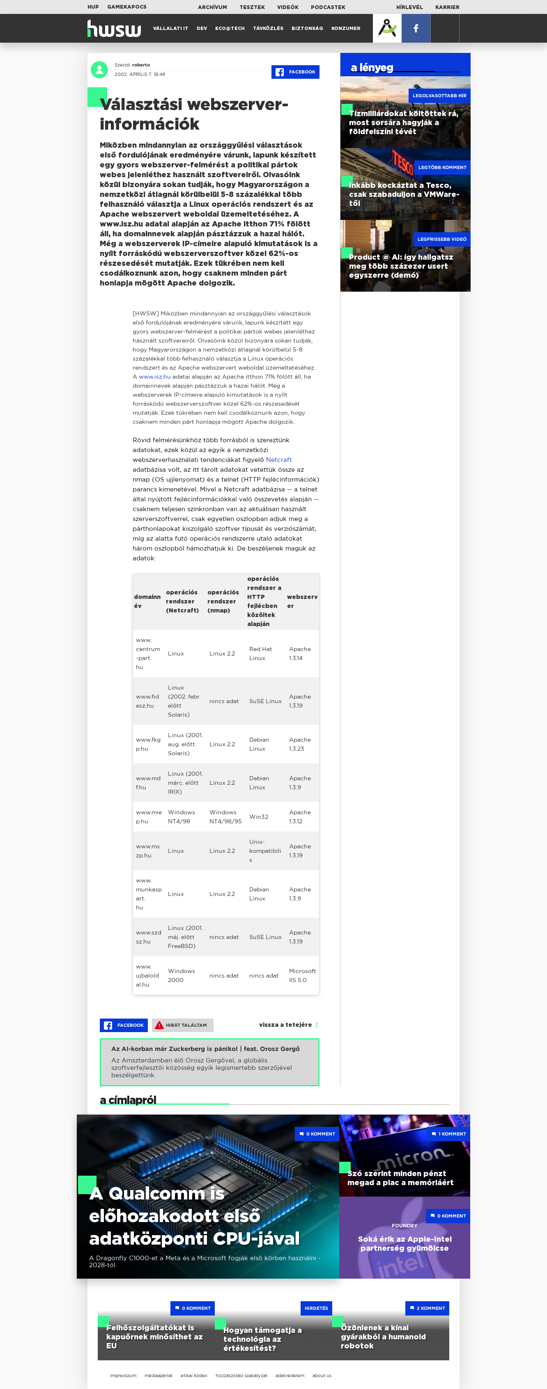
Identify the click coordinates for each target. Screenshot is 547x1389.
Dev (202, 28)
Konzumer (346, 28)
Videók (288, 7)
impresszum (123, 1375)
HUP (93, 7)
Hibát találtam (181, 1025)
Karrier (447, 7)
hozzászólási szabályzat (241, 1375)
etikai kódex (194, 1375)
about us (322, 1375)
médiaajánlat (158, 1375)
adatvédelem (290, 1375)
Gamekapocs (127, 7)
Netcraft (279, 459)
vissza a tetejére (285, 1025)
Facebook (295, 72)
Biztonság (307, 28)
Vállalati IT (170, 28)
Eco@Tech (230, 28)
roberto (140, 65)
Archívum (212, 7)
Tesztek (252, 7)
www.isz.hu (155, 376)
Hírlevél (409, 7)
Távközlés (268, 28)
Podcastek (328, 7)
